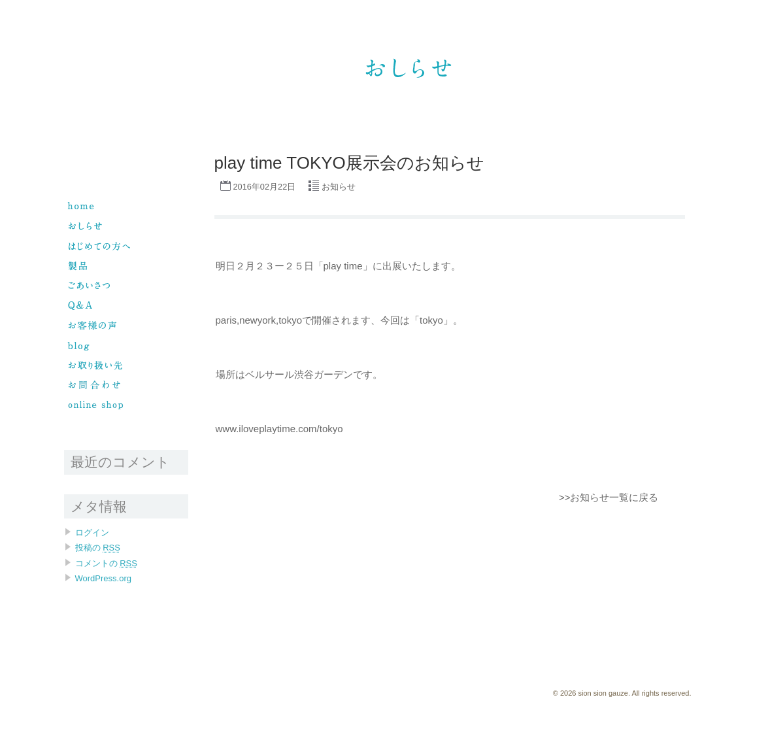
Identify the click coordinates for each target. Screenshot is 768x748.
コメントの (106, 563)
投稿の (97, 547)
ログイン (92, 532)
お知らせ (339, 187)
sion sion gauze (485, 23)
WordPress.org (103, 578)
